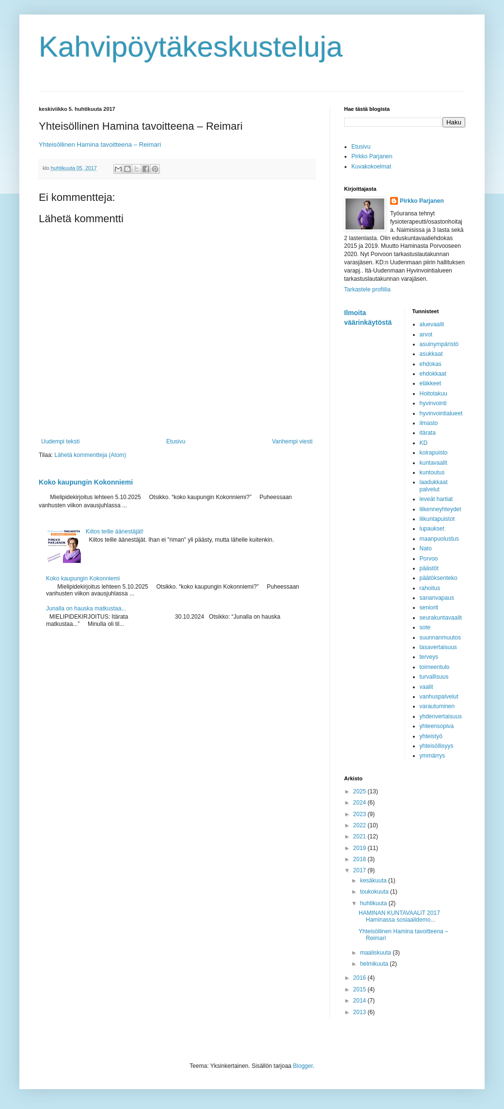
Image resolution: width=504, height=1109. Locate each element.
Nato (426, 548)
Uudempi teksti (60, 441)
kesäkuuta (374, 880)
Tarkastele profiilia (367, 289)
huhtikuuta (374, 903)
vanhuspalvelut (439, 696)
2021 (360, 836)
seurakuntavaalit (441, 617)
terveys (429, 656)
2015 (360, 989)
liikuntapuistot (437, 519)
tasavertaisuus (438, 647)
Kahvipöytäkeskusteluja (191, 46)
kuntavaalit (433, 462)
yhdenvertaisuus (441, 716)
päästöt (429, 568)
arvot (426, 334)
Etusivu (175, 441)
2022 (360, 825)
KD (424, 443)
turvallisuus (434, 676)
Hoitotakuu (433, 393)
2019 (360, 848)
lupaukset (432, 528)
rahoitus (430, 588)
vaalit (426, 687)
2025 (360, 791)
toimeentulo (435, 667)
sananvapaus (437, 597)
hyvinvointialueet (441, 413)
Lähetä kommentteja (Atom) (90, 455)
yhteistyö (431, 736)
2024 (360, 802)
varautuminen (437, 706)
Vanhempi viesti (292, 441)
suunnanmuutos (440, 637)
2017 (360, 870)
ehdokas (430, 364)
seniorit (429, 607)
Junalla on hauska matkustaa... (86, 608)
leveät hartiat (436, 499)
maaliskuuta (376, 952)
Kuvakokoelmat (371, 166)
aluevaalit (432, 324)
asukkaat (431, 353)
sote (425, 627)
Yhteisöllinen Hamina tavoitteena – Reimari (100, 144)
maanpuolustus (439, 538)
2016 (360, 977)
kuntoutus (432, 472)
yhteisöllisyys (437, 746)
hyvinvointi (433, 403)
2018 (360, 859)
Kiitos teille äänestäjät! (114, 531)
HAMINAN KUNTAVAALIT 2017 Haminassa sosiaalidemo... (399, 916)
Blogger (303, 1066)
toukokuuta (375, 891)
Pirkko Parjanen (372, 156)
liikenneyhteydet (440, 509)
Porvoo (429, 558)
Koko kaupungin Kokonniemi (86, 482)
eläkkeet (430, 383)
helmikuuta (375, 963)
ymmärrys (432, 755)
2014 (360, 1000)
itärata (428, 432)
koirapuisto (434, 452)
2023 (360, 814)
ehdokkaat (433, 373)
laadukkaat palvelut (434, 485)
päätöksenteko (438, 578)
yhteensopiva (437, 726)
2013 (360, 1012)
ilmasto (429, 423)
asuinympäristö (439, 344)
